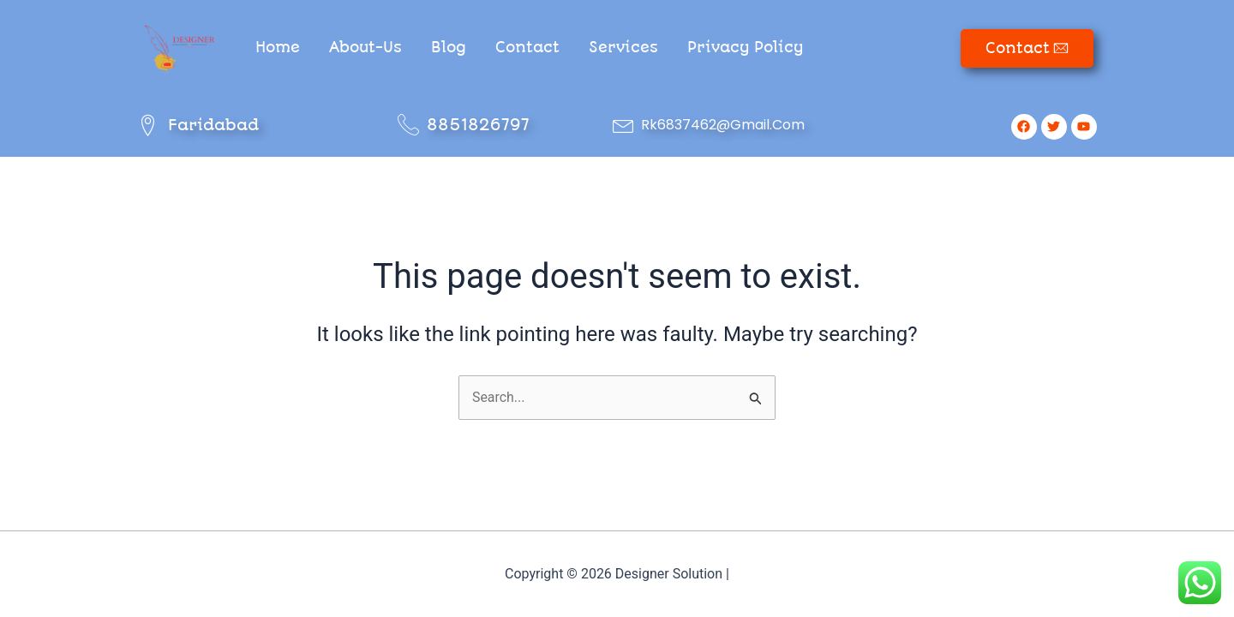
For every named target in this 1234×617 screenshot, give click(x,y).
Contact (527, 47)
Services (623, 47)
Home (277, 47)
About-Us (365, 47)
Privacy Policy (745, 47)
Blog (448, 47)
